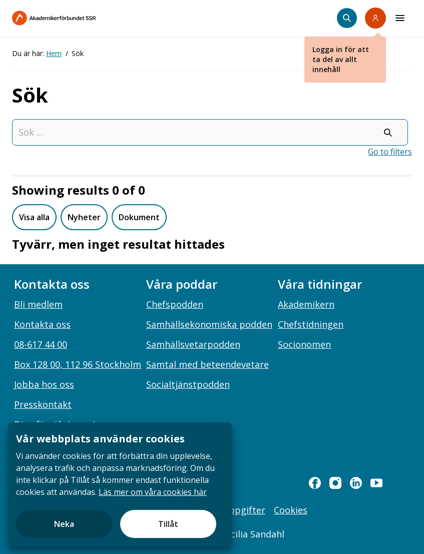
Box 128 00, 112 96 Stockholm (77, 364)
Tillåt (168, 523)
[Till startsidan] (75, 18)
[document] (120, 484)
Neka (64, 523)
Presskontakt (43, 404)
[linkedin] (356, 483)
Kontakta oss (42, 324)
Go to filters (390, 151)
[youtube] (376, 483)
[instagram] (335, 483)
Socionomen (304, 344)
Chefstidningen (310, 324)
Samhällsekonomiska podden (209, 324)
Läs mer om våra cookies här (153, 491)
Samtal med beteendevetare (207, 364)
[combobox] (210, 132)
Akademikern (306, 304)
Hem (54, 53)
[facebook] (315, 483)
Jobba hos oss (44, 384)
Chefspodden (174, 304)
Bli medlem (38, 304)
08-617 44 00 (40, 344)
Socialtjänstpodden (188, 384)
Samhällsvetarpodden (193, 344)
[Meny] (400, 18)
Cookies (290, 510)
